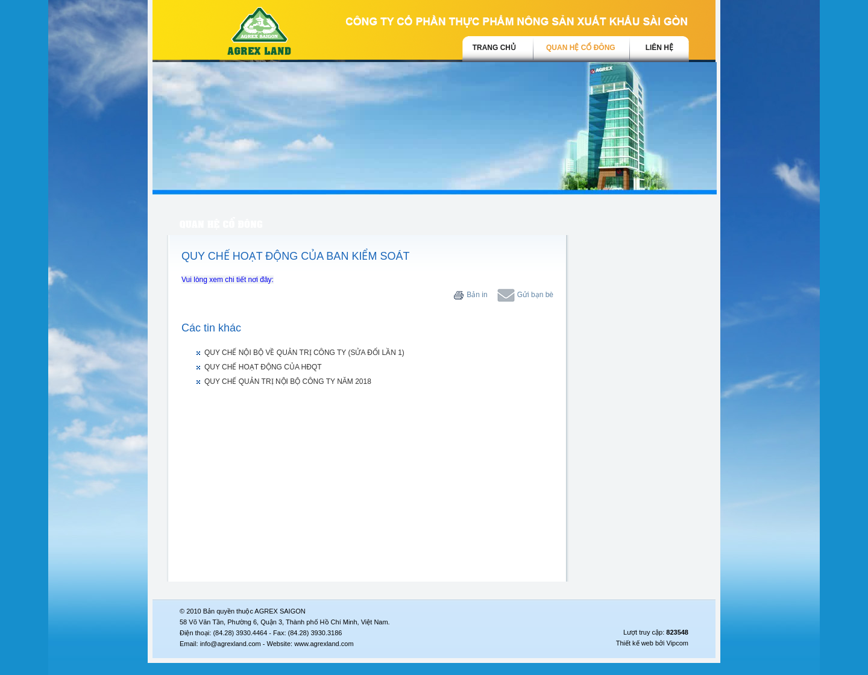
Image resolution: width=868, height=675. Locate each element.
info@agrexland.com (230, 643)
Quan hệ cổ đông (580, 47)
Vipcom (677, 643)
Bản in (470, 294)
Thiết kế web (634, 643)
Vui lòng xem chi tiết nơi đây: (227, 279)
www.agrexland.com (323, 643)
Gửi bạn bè (525, 294)
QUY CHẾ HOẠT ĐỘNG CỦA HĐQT (263, 367)
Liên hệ (659, 47)
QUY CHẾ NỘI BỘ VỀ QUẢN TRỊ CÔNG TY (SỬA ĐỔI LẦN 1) (304, 352)
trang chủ (494, 47)
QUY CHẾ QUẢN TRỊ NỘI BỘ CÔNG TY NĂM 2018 (287, 381)
